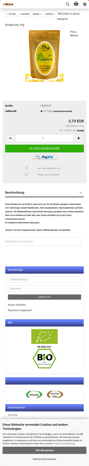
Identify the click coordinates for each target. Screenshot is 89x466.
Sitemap (12, 414)
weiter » (37, 13)
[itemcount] (44, 138)
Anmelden (44, 297)
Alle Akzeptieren (45, 450)
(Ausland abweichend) (62, 111)
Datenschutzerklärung (64, 443)
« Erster (11, 13)
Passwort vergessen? (20, 310)
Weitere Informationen (44, 459)
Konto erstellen (16, 304)
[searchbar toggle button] (67, 4)
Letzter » (50, 13)
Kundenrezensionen (19, 241)
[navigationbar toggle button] (84, 4)
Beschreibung (14, 192)
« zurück (24, 13)
